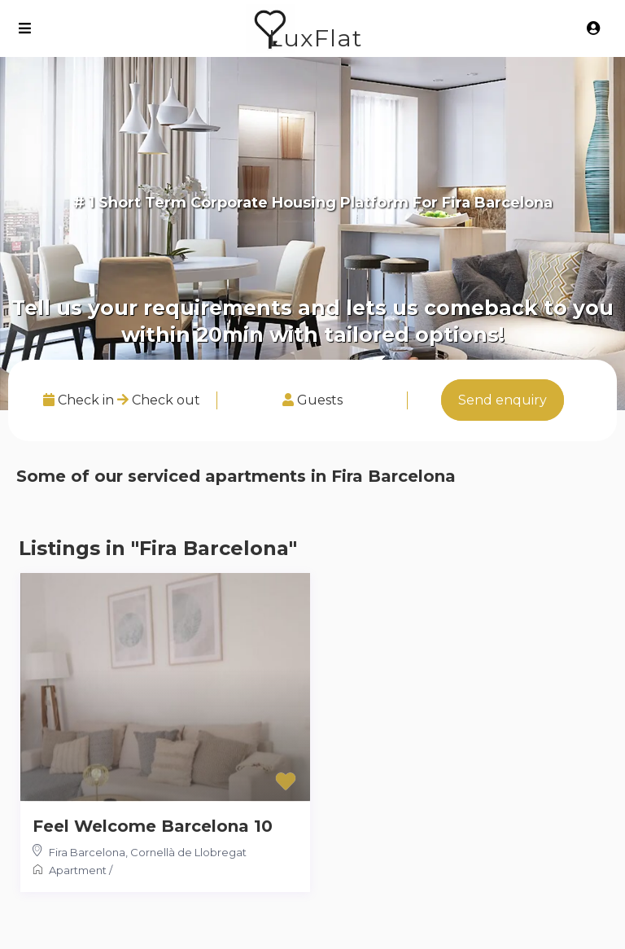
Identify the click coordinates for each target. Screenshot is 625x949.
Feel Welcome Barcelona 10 (153, 826)
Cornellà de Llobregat (188, 852)
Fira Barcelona (87, 852)
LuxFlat (315, 38)
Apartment (78, 870)
